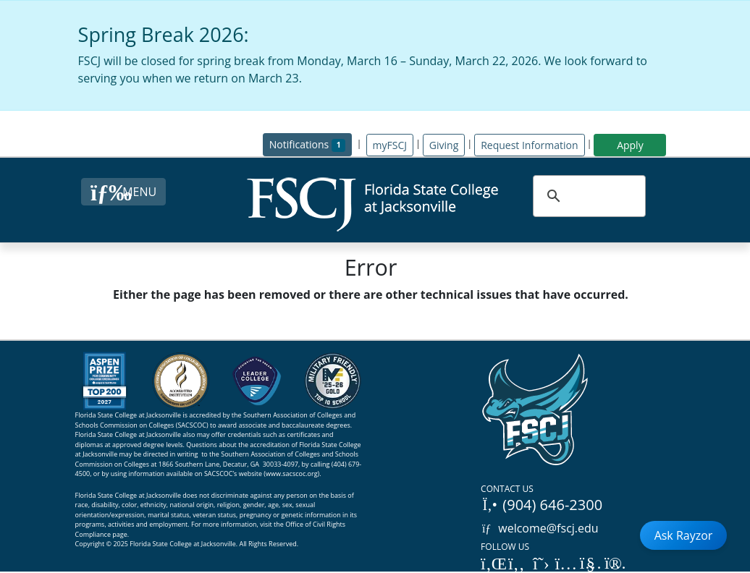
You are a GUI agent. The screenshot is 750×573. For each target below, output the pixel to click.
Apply (630, 145)
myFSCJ (390, 145)
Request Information (529, 145)
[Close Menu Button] (123, 191)
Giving (443, 145)
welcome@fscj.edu (540, 528)
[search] (587, 196)
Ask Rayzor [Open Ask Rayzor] (683, 535)
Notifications (311, 143)
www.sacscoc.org (292, 473)
